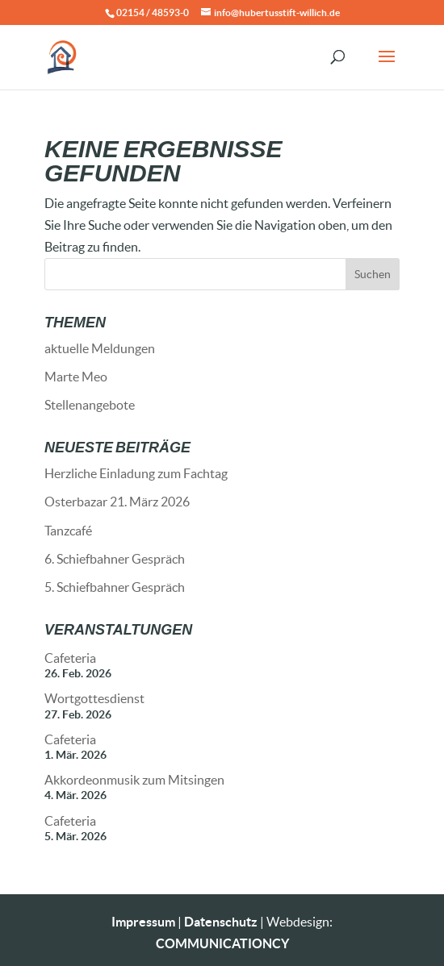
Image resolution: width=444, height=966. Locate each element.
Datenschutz (221, 921)
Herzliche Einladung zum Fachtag (136, 473)
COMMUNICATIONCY (222, 943)
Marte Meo (75, 376)
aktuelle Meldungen (99, 348)
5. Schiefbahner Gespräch (114, 586)
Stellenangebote (89, 404)
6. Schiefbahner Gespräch (114, 558)
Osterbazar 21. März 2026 (117, 501)
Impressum (143, 921)
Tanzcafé (68, 530)
